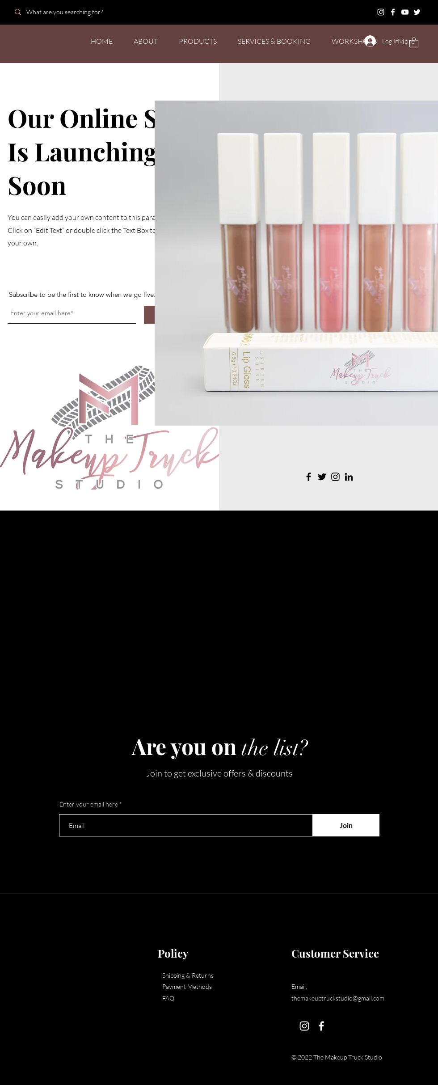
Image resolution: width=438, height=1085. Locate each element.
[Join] (345, 825)
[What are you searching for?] (72, 12)
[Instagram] (380, 12)
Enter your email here (88, 804)
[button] (413, 42)
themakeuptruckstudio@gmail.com (337, 998)
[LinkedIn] (348, 476)
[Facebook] (392, 12)
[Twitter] (417, 12)
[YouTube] (404, 12)
